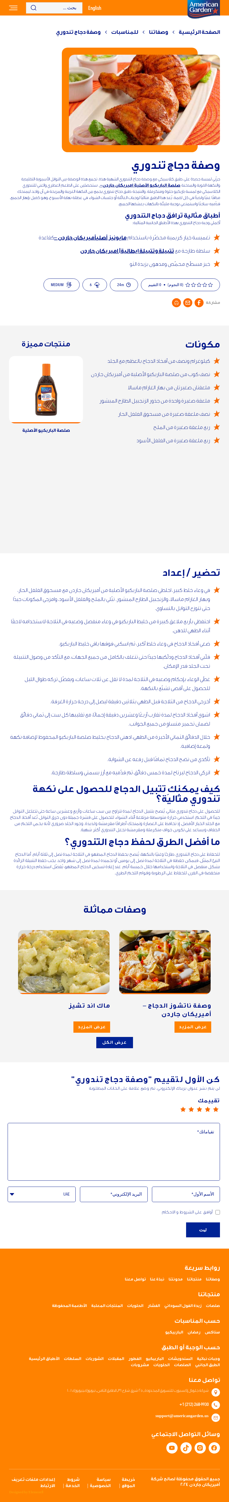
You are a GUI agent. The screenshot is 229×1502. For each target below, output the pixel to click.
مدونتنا (176, 1279)
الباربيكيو (174, 1332)
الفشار (154, 1306)
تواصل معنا (135, 1279)
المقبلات (116, 1359)
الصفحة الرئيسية (199, 32)
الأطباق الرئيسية (44, 1359)
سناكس (212, 1332)
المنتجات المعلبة (107, 1306)
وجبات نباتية (208, 1359)
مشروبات (140, 1365)
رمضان (193, 1332)
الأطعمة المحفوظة (69, 1306)
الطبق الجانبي (207, 1365)
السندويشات (180, 1359)
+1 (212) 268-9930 (194, 1404)
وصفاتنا (158, 32)
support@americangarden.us (181, 1416)
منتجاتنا (194, 1279)
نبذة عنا (157, 1279)
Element (36, 1492)
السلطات (72, 1359)
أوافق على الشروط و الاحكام (191, 1212)
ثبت (203, 1235)
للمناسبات (124, 32)
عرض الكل (114, 1042)
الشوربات (95, 1359)
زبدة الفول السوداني (183, 1306)
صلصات (213, 1306)
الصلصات (182, 1365)
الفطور (134, 1359)
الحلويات (135, 1306)
